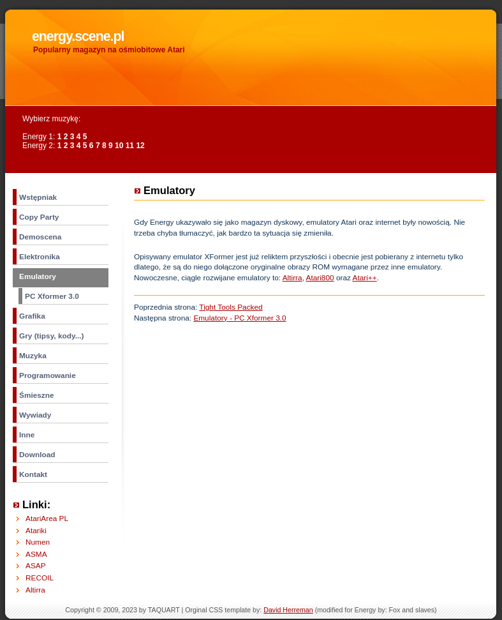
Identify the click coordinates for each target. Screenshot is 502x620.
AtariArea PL (47, 518)
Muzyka (33, 355)
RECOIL (40, 577)
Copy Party (39, 217)
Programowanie (47, 375)
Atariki (36, 530)
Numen (38, 542)
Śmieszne (36, 395)
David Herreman (288, 610)
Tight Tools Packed (230, 307)
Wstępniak (38, 197)
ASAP (36, 565)
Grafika (32, 316)
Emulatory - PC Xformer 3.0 (239, 318)
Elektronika (39, 256)
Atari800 (320, 277)
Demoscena (40, 236)
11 (130, 145)
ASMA (36, 554)
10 (119, 145)
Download (37, 454)
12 (140, 145)
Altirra (292, 277)
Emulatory (37, 276)
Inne (26, 434)
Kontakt (33, 474)
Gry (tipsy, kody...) (51, 335)
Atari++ (365, 277)
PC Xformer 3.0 (52, 296)
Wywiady (35, 415)
